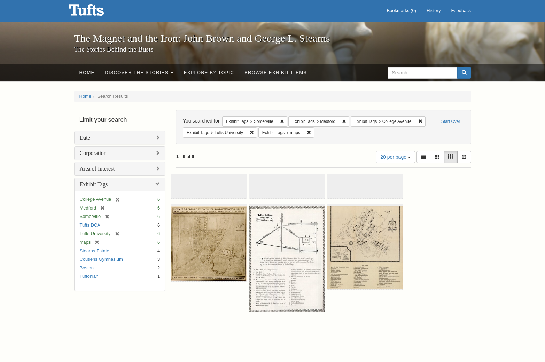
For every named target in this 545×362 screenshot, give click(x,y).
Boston (87, 267)
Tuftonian (89, 276)
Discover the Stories (139, 72)
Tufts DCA (90, 225)
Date (85, 138)
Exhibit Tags (94, 184)
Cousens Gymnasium (101, 259)
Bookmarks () (401, 10)
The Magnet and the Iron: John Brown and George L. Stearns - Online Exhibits (95, 12)
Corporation (93, 153)
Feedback (461, 10)
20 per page (395, 157)
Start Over (450, 121)
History (434, 10)
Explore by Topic (209, 72)
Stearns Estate (94, 250)
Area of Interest (97, 169)
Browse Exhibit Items (275, 72)
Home (87, 72)
